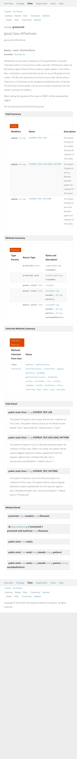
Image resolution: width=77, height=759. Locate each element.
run (48, 381)
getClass (30, 373)
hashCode (52, 377)
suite (48, 285)
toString (30, 389)
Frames (8, 11)
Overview (8, 3)
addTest (29, 364)
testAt (39, 385)
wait (39, 389)
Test (40, 285)
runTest (56, 381)
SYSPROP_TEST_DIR (38, 138)
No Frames (17, 11)
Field (25, 15)
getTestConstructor (36, 377)
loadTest (50, 275)
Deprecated (41, 3)
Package (20, 3)
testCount (50, 385)
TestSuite (19, 54)
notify (29, 381)
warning (61, 389)
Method (46, 15)
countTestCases (33, 369)
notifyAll (40, 381)
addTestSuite (42, 364)
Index (53, 3)
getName (41, 373)
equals (60, 369)
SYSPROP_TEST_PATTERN (40, 199)
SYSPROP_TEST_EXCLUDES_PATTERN (45, 164)
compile (49, 265)
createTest (49, 369)
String (22, 138)
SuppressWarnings (19, 526)
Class (37, 265)
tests (59, 385)
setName (29, 385)
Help (61, 3)
